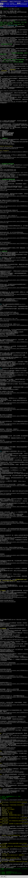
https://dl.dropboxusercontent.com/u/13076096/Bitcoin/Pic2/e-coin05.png (14, 524)
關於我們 (26, 1)
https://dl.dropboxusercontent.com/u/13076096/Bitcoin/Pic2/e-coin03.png (14, 517)
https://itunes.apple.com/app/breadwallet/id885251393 (14, 152)
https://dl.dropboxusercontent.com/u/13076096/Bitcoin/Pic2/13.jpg (14, 276)
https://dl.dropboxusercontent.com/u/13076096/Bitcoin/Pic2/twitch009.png (14, 713)
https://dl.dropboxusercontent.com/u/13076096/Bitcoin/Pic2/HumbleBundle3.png (14, 295)
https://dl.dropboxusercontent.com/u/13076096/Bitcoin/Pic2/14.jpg (14, 280)
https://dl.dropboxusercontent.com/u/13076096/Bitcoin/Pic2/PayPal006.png (14, 403)
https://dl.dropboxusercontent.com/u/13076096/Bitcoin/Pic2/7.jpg (14, 228)
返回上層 (3, 876)
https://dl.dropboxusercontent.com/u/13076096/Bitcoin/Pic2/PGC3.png (14, 326)
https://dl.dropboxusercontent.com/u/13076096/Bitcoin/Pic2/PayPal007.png (14, 410)
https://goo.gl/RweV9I (6, 782)
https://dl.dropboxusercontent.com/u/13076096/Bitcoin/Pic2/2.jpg (14, 202)
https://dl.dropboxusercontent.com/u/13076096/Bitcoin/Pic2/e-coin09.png (14, 556)
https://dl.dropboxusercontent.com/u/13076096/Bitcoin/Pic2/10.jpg (14, 238)
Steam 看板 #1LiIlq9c (14, 8)
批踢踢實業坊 (4, 1)
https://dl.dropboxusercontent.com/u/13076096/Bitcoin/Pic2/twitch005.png (14, 691)
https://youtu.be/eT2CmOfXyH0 (7, 601)
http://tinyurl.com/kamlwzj (7, 748)
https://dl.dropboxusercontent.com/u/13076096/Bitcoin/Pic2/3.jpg (14, 206)
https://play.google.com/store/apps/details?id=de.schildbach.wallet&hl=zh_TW (12, 148)
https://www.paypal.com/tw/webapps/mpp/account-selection (12, 382)
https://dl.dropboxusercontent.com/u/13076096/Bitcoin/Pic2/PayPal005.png (14, 393)
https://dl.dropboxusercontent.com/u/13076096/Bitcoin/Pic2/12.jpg (14, 244)
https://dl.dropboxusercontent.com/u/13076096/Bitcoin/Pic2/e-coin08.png (14, 549)
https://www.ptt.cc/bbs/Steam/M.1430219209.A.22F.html (14, 91)
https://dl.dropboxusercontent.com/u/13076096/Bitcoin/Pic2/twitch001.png (14, 664)
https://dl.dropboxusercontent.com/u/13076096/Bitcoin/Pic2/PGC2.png (14, 320)
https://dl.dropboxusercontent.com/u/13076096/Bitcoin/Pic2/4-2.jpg (14, 217)
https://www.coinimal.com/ (7, 371)
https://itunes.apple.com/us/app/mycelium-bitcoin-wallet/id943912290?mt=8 (13, 598)
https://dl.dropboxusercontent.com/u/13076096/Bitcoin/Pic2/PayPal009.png (14, 424)
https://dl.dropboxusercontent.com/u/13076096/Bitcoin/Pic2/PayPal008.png (14, 416)
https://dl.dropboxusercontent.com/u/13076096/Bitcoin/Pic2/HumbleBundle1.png (14, 260)
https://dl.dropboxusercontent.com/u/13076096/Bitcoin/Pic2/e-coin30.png (14, 563)
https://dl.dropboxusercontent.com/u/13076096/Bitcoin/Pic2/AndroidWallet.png (14, 158)
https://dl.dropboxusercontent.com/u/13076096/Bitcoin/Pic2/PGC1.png (14, 315)
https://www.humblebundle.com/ (8, 169)
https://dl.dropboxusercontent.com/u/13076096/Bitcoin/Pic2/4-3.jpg (14, 222)
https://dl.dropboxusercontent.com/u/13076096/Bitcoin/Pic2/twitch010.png (14, 723)
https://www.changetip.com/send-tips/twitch (11, 639)
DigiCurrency (15, 1)
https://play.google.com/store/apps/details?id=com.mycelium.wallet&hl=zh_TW (12, 595)
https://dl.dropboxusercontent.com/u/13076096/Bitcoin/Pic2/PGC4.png (14, 342)
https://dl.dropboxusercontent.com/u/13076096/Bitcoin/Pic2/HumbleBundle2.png (14, 267)
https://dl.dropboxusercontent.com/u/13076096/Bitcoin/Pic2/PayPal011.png (14, 442)
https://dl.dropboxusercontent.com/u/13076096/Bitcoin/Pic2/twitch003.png (14, 677)
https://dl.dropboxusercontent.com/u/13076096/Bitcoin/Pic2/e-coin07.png (14, 542)
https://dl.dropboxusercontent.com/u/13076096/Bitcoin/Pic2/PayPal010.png (14, 431)
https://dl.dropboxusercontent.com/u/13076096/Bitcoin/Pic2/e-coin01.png (14, 494)
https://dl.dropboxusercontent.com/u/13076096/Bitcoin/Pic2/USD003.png (14, 349)
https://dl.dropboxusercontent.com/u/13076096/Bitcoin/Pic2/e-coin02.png (14, 507)
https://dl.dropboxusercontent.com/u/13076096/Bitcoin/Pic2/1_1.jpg (14, 196)
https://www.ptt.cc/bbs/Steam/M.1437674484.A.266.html (14, 17)
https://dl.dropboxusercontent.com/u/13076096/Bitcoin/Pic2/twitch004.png (14, 684)
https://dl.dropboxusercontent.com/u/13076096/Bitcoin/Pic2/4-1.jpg (14, 212)
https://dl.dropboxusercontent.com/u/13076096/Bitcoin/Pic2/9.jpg (14, 234)
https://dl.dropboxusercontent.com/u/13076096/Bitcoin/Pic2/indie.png (14, 839)
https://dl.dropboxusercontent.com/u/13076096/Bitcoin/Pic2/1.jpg (14, 190)
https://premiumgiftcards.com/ (8, 170)
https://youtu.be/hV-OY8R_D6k (7, 101)
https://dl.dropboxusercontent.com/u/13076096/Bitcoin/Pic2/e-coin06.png (14, 530)
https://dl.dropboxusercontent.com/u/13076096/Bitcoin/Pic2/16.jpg (14, 288)
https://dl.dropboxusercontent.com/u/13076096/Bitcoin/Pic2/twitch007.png (14, 705)
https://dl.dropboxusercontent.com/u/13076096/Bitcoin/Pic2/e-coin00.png (14, 486)
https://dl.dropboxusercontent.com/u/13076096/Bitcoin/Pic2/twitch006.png (14, 697)
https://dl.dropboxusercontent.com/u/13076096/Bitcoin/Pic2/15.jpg (14, 336)
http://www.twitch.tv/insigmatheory (9, 636)
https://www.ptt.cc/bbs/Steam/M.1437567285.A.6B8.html (14, 77)
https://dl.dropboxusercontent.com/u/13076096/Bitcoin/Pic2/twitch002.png (14, 671)
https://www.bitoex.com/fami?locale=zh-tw (11, 186)
